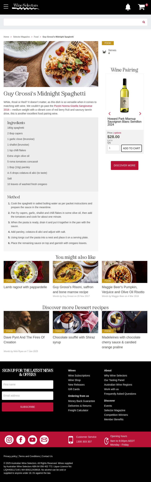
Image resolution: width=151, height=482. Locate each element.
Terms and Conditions (29, 456)
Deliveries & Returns (79, 405)
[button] (129, 6)
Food (36, 37)
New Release (75, 384)
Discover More (124, 165)
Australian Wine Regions (118, 384)
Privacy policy (10, 456)
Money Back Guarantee (81, 401)
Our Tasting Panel (114, 380)
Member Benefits (113, 419)
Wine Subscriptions (79, 375)
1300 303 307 (84, 441)
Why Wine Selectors (115, 375)
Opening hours (118, 436)
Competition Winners (116, 414)
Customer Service (86, 436)
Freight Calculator (78, 410)
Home (6, 37)
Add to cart (131, 148)
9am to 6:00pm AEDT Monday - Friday (122, 442)
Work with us (111, 389)
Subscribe (27, 407)
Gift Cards (74, 389)
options (117, 133)
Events (108, 405)
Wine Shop (74, 380)
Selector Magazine (21, 37)
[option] (125, 114)
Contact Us (47, 456)
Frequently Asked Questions (120, 393)
